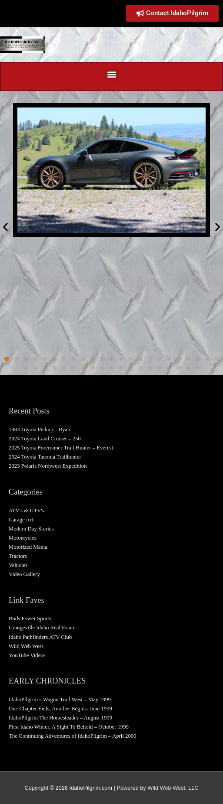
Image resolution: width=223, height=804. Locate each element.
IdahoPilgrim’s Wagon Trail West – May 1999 (60, 700)
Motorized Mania (28, 547)
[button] (111, 74)
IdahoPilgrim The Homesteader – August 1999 (60, 718)
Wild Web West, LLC (172, 787)
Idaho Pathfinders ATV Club (40, 637)
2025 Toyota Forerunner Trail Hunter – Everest (61, 448)
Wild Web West (26, 646)
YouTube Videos (27, 655)
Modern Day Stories (31, 529)
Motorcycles (23, 538)
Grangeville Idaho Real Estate (42, 628)
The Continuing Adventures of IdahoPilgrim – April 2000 (72, 736)
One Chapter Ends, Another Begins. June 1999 (60, 709)
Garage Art (21, 520)
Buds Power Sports (30, 618)
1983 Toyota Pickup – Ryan (39, 429)
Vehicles (18, 565)
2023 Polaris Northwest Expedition (48, 466)
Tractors (18, 556)
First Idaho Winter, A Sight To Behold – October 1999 (69, 727)
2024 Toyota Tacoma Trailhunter (45, 457)
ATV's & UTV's (26, 511)
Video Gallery (24, 574)
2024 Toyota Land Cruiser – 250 (45, 439)
